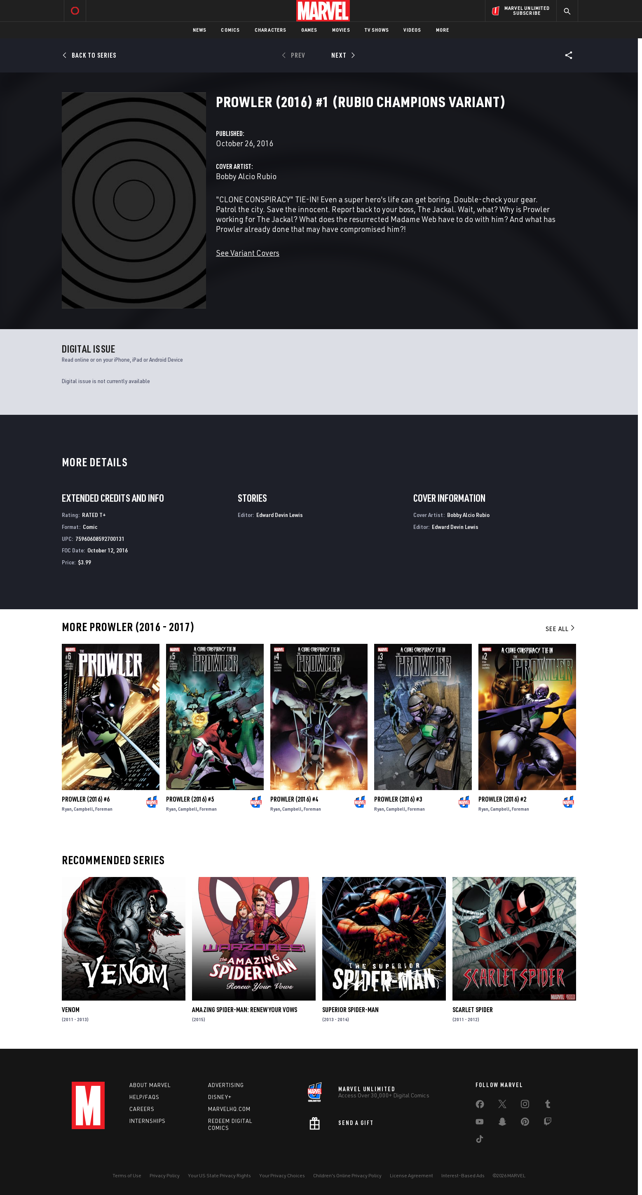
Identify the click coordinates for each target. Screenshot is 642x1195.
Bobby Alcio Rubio (246, 176)
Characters (270, 30)
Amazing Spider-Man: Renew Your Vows (244, 1010)
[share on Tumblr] (548, 1105)
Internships (147, 1121)
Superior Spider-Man (350, 1010)
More (443, 30)
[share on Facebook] (480, 1106)
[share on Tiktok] (480, 1141)
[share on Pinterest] (525, 1123)
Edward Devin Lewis (279, 514)
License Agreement (411, 1175)
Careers (142, 1109)
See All (561, 628)
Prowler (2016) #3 (398, 799)
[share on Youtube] (480, 1123)
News (199, 30)
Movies (341, 30)
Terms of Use (126, 1175)
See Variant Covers (247, 252)
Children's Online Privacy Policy (347, 1175)
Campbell (83, 809)
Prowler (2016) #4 (294, 799)
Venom (71, 1010)
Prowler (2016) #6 (86, 799)
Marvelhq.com (229, 1109)
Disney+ (220, 1097)
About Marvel (150, 1085)
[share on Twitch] (548, 1123)
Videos (412, 30)
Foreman (103, 809)
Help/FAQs (144, 1097)
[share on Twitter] (502, 1105)
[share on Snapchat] (502, 1123)
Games (309, 30)
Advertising (226, 1085)
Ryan (67, 809)
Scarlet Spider (472, 1010)
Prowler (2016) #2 (502, 799)
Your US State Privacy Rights (219, 1175)
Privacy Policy (165, 1175)
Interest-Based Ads (463, 1175)
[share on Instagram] (525, 1105)
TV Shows (377, 30)
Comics (230, 30)
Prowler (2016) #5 (190, 799)
